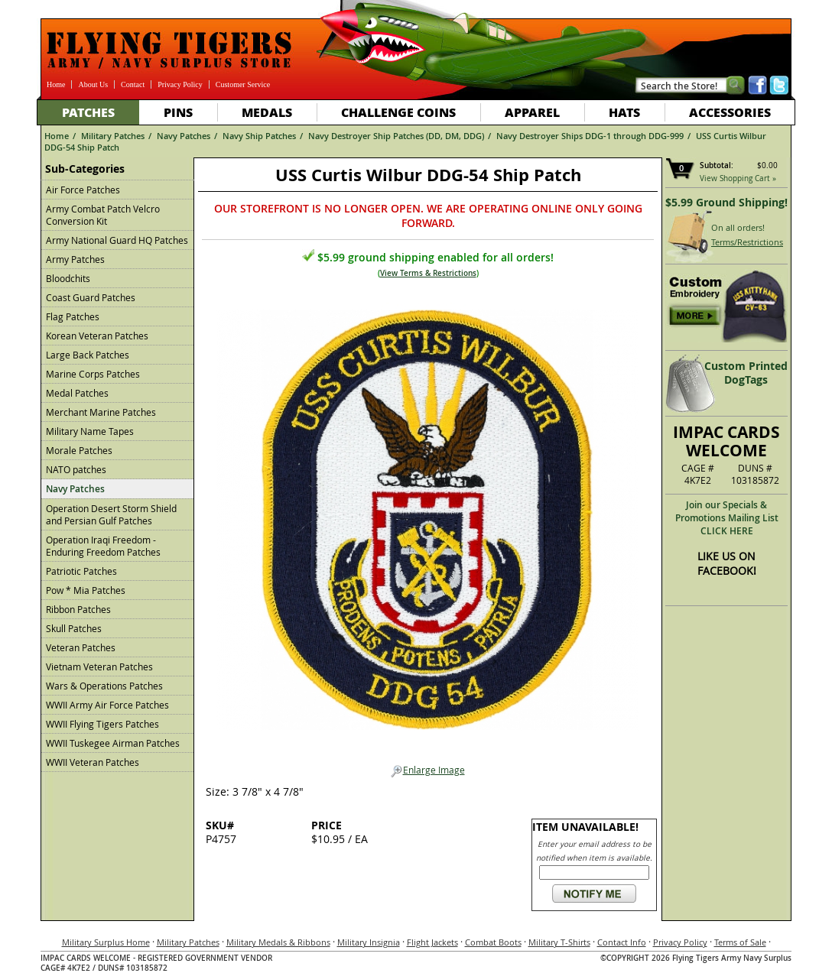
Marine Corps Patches (93, 374)
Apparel (532, 112)
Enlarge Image (428, 770)
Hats (624, 112)
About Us (93, 84)
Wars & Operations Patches (104, 685)
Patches (88, 112)
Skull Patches (74, 628)
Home (56, 84)
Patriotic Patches (81, 571)
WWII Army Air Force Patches (107, 705)
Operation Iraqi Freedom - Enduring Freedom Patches (103, 546)
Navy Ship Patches (259, 135)
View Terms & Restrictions (428, 273)
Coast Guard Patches (90, 297)
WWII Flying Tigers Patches (102, 724)
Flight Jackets (432, 942)
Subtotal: (716, 165)
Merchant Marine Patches (101, 412)
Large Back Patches (87, 355)
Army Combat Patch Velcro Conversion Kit (103, 215)
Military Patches (113, 135)
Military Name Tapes (90, 431)
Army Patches (75, 259)
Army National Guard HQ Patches (117, 240)
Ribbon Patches (78, 609)
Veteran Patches (80, 647)
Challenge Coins (398, 112)
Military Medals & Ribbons (278, 942)
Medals (267, 112)
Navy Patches (183, 135)
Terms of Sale (740, 942)
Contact (133, 84)
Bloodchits (68, 278)
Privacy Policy (180, 84)
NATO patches (76, 469)
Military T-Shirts (559, 942)
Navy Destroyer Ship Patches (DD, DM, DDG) (396, 135)
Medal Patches (77, 393)
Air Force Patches (83, 189)
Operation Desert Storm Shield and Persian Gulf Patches (111, 514)
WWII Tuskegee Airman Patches (113, 743)
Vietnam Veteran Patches (99, 666)
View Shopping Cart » (738, 178)
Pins (178, 112)
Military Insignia (368, 942)
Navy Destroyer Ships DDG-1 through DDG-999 (590, 135)
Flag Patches (72, 316)
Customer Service (243, 84)
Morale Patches (79, 450)
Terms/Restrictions (747, 242)
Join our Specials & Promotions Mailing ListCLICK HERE (726, 517)
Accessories (730, 112)
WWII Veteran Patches (92, 762)
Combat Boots (493, 942)
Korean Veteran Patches (97, 335)
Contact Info (621, 942)
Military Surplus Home (106, 942)
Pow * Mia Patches (85, 590)
